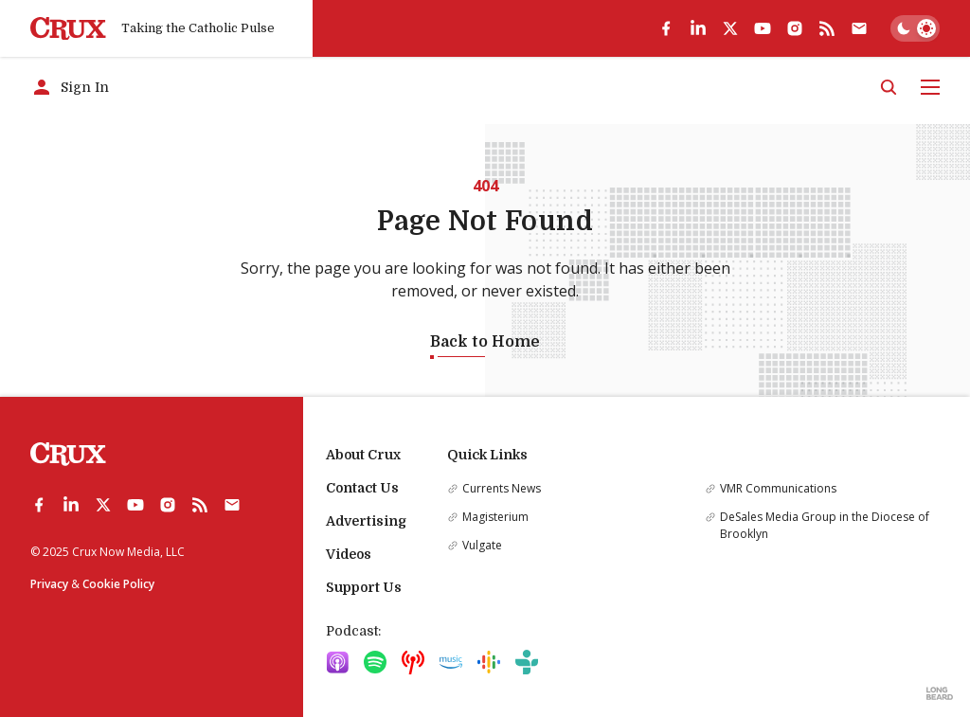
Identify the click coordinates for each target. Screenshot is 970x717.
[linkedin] (698, 28)
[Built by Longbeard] (940, 693)
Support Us (364, 587)
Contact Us (362, 487)
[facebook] (666, 28)
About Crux (363, 454)
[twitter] (730, 28)
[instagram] (795, 28)
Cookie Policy (118, 584)
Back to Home (485, 341)
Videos (348, 554)
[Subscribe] (859, 28)
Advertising (366, 521)
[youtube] (762, 28)
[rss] (827, 28)
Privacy (49, 584)
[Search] (888, 87)
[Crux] (68, 29)
